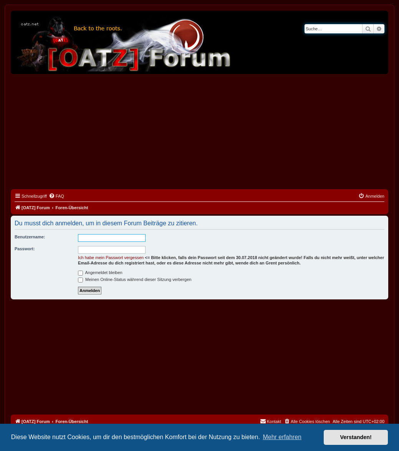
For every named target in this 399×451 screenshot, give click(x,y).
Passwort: (25, 248)
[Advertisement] (199, 131)
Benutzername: (30, 237)
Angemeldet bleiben (100, 272)
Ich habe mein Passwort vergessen (111, 257)
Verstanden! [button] (356, 437)
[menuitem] (56, 196)
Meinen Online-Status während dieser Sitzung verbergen (134, 279)
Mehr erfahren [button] (282, 437)
